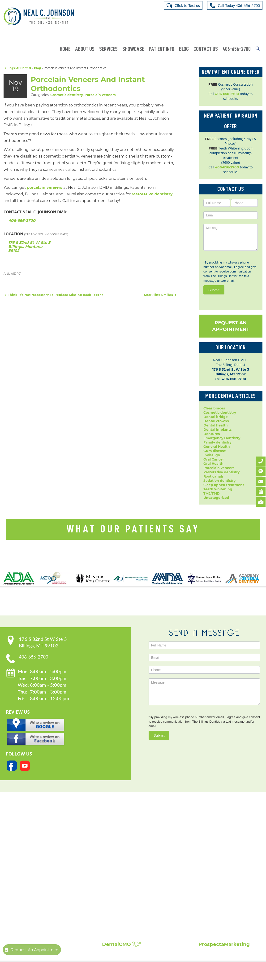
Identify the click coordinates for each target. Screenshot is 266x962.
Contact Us (205, 49)
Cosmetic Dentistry (120, 845)
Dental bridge (215, 417)
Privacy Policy (44, 859)
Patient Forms (45, 854)
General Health (216, 446)
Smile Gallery (213, 845)
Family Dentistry (118, 873)
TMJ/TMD (211, 493)
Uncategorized (216, 498)
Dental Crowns (117, 850)
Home (65, 49)
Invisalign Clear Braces (124, 878)
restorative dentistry (152, 194)
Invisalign (211, 455)
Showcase (133, 49)
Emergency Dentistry (221, 438)
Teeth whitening (217, 489)
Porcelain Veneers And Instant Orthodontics (91, 84)
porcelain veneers (44, 187)
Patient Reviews (216, 850)
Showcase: (217, 838)
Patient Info (161, 49)
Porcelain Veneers (119, 888)
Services (108, 49)
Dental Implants (118, 854)
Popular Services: (129, 838)
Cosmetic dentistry (66, 94)
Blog (184, 49)
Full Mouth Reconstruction (127, 921)
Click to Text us (187, 5)
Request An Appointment (230, 326)
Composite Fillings (120, 916)
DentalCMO (121, 944)
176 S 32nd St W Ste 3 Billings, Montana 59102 (29, 246)
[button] (257, 46)
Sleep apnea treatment (223, 485)
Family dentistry (217, 442)
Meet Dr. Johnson (48, 850)
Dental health (215, 425)
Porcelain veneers (100, 94)
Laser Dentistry (117, 902)
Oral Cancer (213, 459)
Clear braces (214, 408)
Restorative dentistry (221, 472)
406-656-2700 (237, 49)
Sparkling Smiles (160, 294)
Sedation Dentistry (120, 897)
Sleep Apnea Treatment (125, 907)
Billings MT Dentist (17, 68)
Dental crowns (216, 421)
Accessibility (43, 864)
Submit (213, 290)
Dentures (211, 434)
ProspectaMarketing (224, 944)
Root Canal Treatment (123, 892)
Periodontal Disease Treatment (131, 883)
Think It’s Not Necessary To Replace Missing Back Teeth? (53, 294)
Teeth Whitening (119, 911)
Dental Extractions (120, 869)
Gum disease (214, 451)
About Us (84, 49)
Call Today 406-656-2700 (239, 5)
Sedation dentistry (219, 481)
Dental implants (217, 429)
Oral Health (213, 463)
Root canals (213, 476)
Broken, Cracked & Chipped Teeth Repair (140, 925)
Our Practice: (52, 838)
